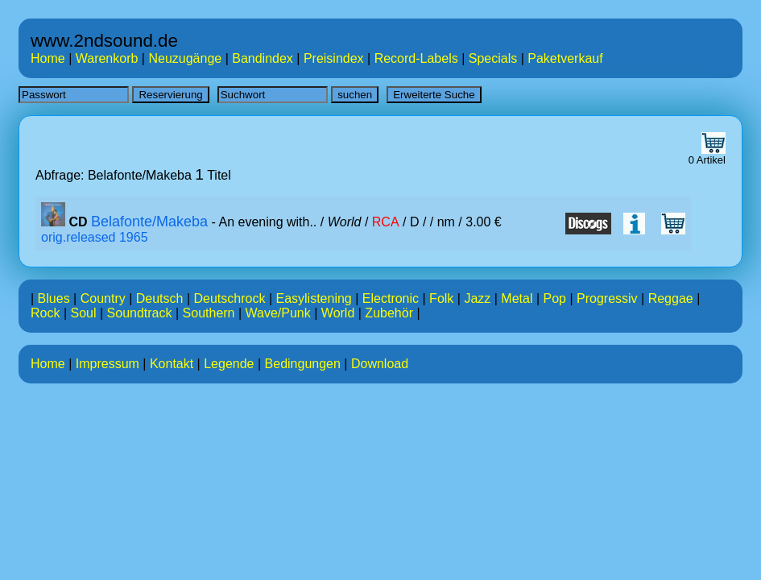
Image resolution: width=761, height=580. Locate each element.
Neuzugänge (184, 58)
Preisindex (334, 58)
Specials (493, 58)
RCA (385, 222)
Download (379, 364)
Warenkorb (107, 58)
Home (48, 58)
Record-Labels (416, 58)
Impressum (107, 364)
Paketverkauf (564, 58)
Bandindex (262, 58)
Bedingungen (303, 364)
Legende (229, 364)
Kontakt (171, 364)
